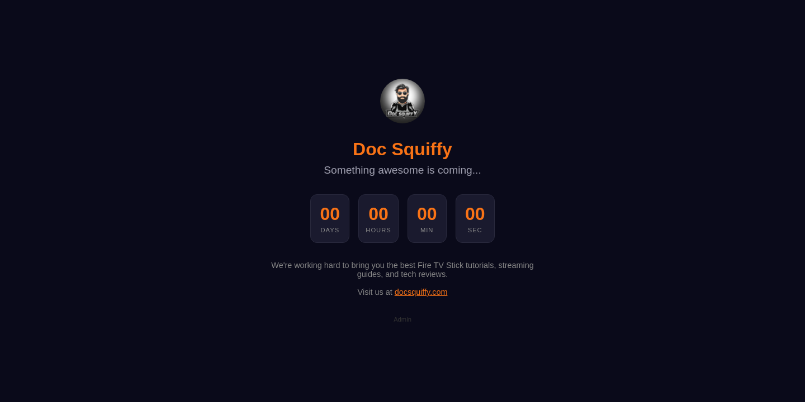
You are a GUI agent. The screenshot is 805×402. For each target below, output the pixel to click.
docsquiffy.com (421, 292)
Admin (402, 319)
